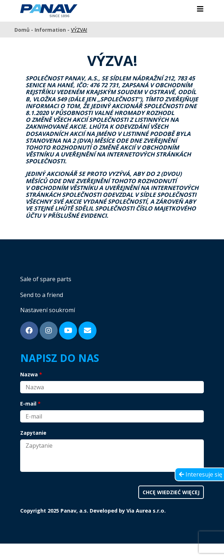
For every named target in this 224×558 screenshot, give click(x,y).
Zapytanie (33, 432)
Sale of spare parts (45, 279)
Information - (53, 29)
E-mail (28, 403)
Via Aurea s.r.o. (146, 510)
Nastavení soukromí (47, 310)
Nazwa (29, 374)
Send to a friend (41, 295)
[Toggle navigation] (200, 9)
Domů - (24, 29)
